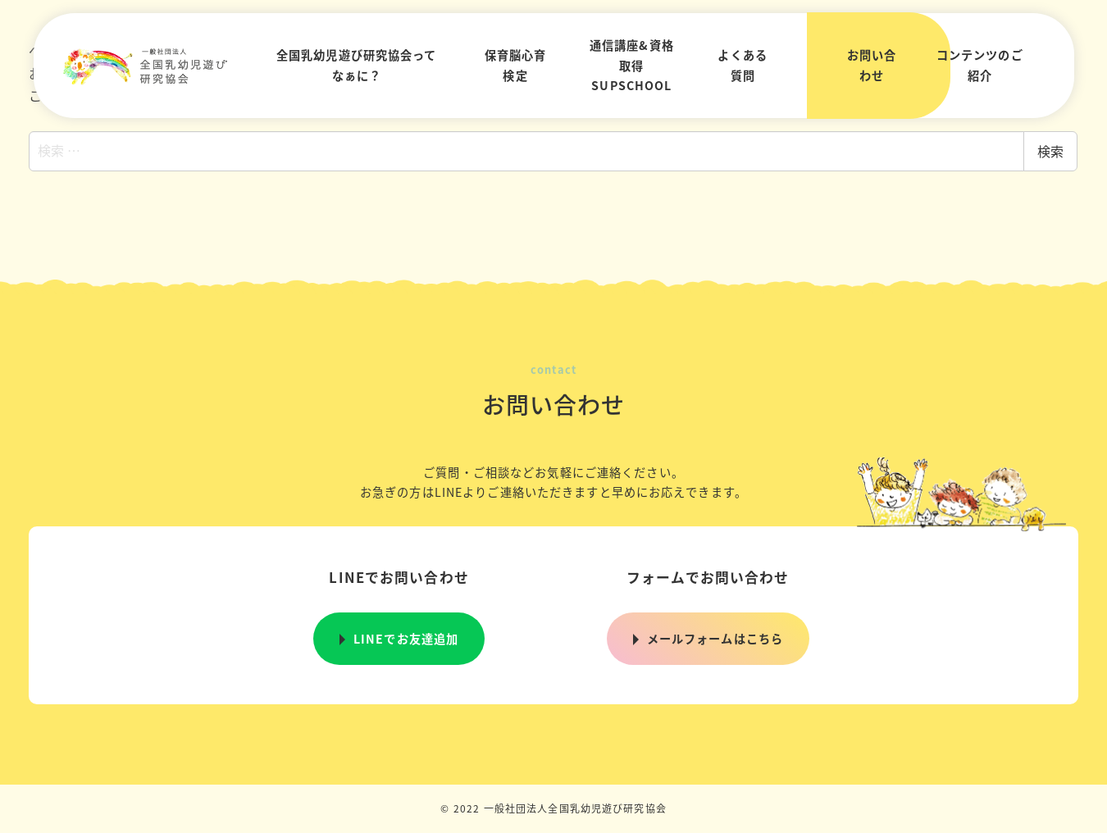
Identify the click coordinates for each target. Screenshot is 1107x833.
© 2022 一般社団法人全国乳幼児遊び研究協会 (553, 808)
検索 (1050, 151)
